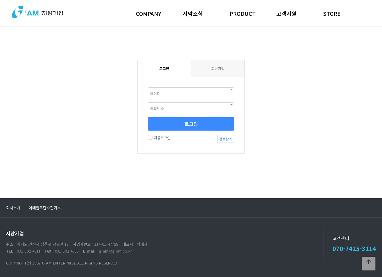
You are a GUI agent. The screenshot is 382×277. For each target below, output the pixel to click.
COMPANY (148, 13)
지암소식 (193, 13)
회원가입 (217, 68)
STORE (332, 13)
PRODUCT (242, 13)
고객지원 (286, 13)
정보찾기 (225, 138)
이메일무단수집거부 (45, 208)
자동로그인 (161, 137)
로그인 (191, 124)
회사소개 (13, 208)
